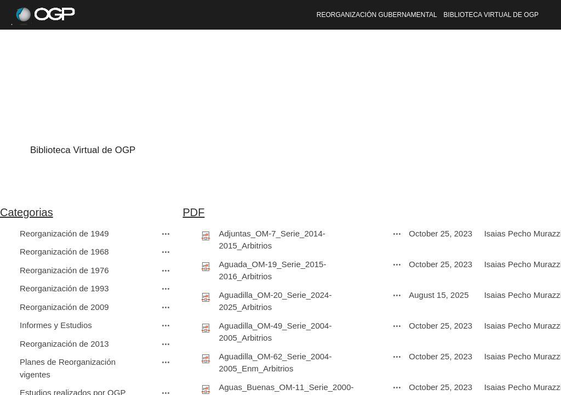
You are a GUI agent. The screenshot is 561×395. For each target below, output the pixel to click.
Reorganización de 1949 (64, 233)
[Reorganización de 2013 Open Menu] (166, 344)
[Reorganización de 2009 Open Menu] (166, 307)
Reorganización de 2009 (64, 307)
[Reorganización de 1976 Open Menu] (166, 270)
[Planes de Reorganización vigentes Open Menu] (166, 362)
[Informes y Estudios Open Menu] (166, 325)
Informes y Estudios (56, 325)
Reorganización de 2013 (64, 343)
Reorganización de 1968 (64, 251)
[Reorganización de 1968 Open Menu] (166, 251)
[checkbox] (5, 234)
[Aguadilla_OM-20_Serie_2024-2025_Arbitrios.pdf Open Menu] (397, 295)
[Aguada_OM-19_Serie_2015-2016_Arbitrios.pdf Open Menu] (397, 264)
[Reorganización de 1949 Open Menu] (166, 233)
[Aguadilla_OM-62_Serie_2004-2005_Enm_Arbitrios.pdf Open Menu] (397, 356)
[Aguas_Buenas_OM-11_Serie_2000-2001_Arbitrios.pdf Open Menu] (397, 387)
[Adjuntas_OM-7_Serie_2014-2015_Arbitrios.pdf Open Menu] (397, 233)
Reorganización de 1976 (64, 270)
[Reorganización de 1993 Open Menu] (166, 288)
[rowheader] (8, 234)
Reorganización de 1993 (64, 288)
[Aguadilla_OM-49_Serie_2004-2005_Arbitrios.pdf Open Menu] (397, 325)
